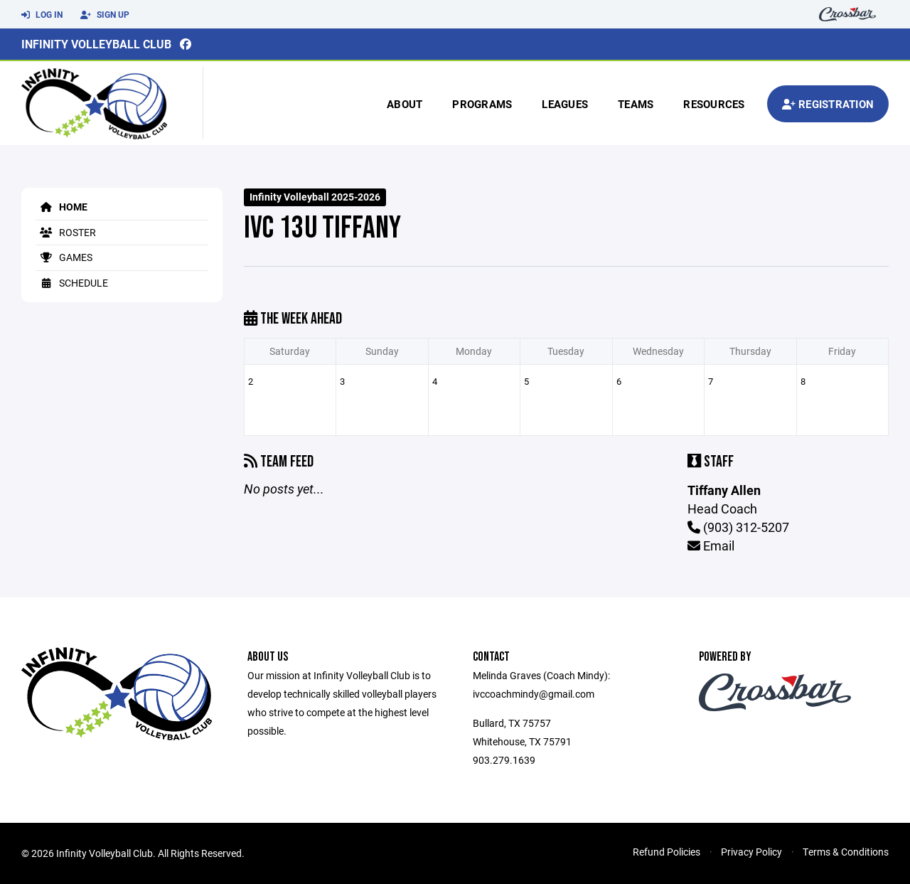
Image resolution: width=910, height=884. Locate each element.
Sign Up (104, 15)
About (404, 104)
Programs (482, 104)
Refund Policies (666, 851)
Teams (635, 104)
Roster (66, 232)
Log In (42, 15)
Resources (713, 104)
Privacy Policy (751, 851)
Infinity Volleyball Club (96, 43)
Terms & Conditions (846, 851)
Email (710, 545)
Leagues (565, 104)
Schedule (72, 282)
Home (61, 206)
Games (64, 257)
